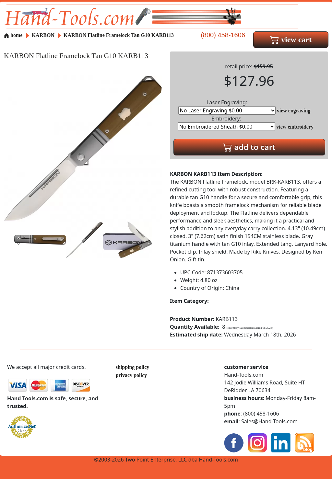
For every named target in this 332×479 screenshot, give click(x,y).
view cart (291, 39)
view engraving (294, 110)
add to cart (249, 147)
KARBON (44, 35)
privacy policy (131, 375)
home (13, 35)
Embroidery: (226, 123)
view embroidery (295, 127)
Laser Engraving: (227, 107)
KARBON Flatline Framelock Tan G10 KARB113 (119, 35)
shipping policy (132, 367)
